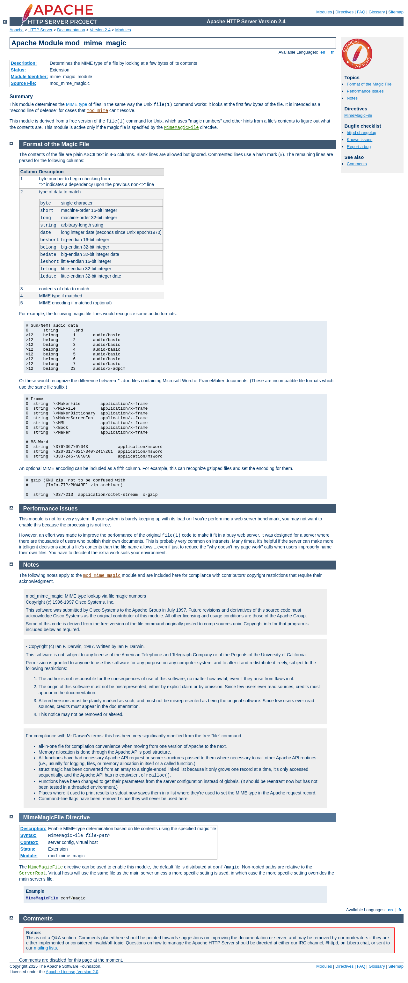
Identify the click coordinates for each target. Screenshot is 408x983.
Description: (24, 63)
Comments (357, 163)
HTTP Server (40, 29)
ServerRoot (32, 873)
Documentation (71, 29)
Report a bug (359, 146)
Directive (78, 817)
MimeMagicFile (181, 127)
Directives (344, 12)
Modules (324, 12)
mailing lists (45, 947)
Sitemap (396, 12)
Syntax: (28, 835)
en (322, 52)
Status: (18, 69)
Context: (29, 842)
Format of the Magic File (369, 84)
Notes (352, 98)
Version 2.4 (100, 29)
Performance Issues (365, 91)
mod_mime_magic (102, 575)
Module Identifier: (29, 76)
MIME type (76, 104)
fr (332, 52)
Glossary (376, 12)
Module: (29, 855)
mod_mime (97, 110)
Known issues (359, 139)
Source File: (23, 83)
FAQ (361, 12)
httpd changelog (361, 132)
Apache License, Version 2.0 (72, 971)
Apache (17, 29)
